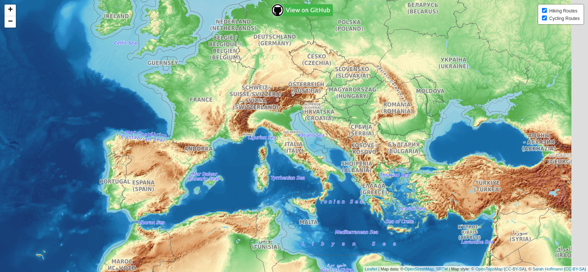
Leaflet (371, 269)
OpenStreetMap (419, 269)
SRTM (442, 269)
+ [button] (10, 10)
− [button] (10, 22)
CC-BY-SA (515, 269)
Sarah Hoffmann (548, 269)
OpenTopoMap (489, 269)
